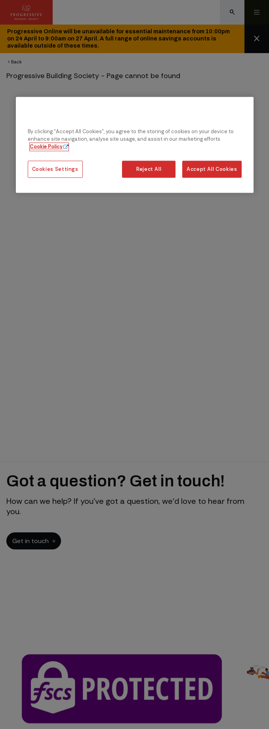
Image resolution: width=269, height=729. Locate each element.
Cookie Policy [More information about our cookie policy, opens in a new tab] (46, 147)
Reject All (148, 169)
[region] (135, 145)
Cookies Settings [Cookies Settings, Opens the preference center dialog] (55, 169)
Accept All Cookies (212, 169)
